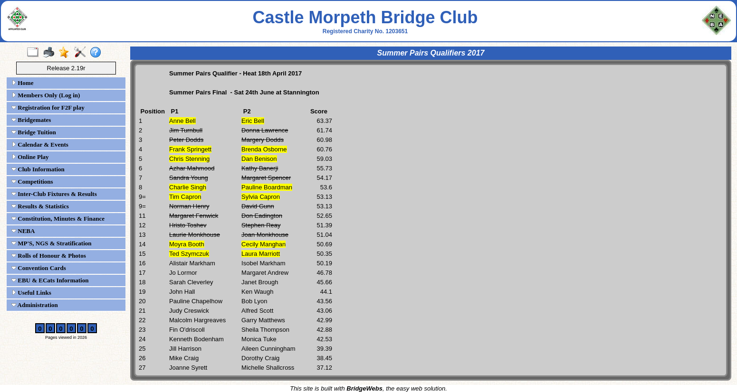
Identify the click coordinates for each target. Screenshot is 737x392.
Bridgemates (31, 119)
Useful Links (31, 292)
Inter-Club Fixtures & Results (54, 193)
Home (22, 82)
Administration (34, 304)
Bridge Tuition (33, 132)
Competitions (32, 181)
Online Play (30, 156)
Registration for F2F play (48, 107)
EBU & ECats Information (49, 280)
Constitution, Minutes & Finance (58, 218)
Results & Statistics (40, 206)
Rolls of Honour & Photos (48, 255)
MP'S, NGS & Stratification (51, 243)
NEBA (23, 230)
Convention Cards (38, 267)
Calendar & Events (39, 144)
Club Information (38, 169)
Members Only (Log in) (45, 95)
